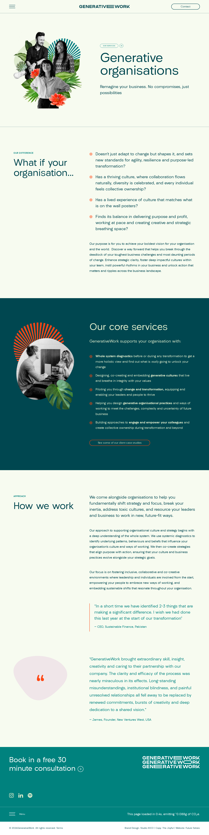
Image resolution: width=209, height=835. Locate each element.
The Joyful (168, 828)
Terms (59, 828)
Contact (185, 6)
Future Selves (193, 828)
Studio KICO (147, 828)
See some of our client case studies (120, 443)
